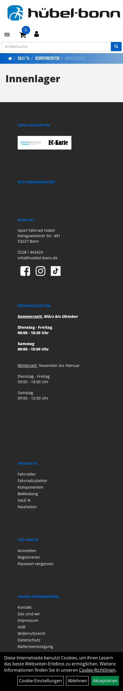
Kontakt (24, 607)
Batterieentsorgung (35, 646)
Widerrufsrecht (31, 633)
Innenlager (75, 58)
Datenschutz (29, 640)
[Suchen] (116, 46)
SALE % (24, 58)
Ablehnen (77, 681)
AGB (21, 626)
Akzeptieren (105, 681)
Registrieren (29, 557)
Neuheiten (27, 506)
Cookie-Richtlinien (97, 670)
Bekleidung (28, 493)
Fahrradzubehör (32, 480)
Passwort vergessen (35, 563)
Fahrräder (27, 474)
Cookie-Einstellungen (40, 681)
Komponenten (47, 58)
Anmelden (27, 550)
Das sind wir (29, 613)
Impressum (28, 620)
